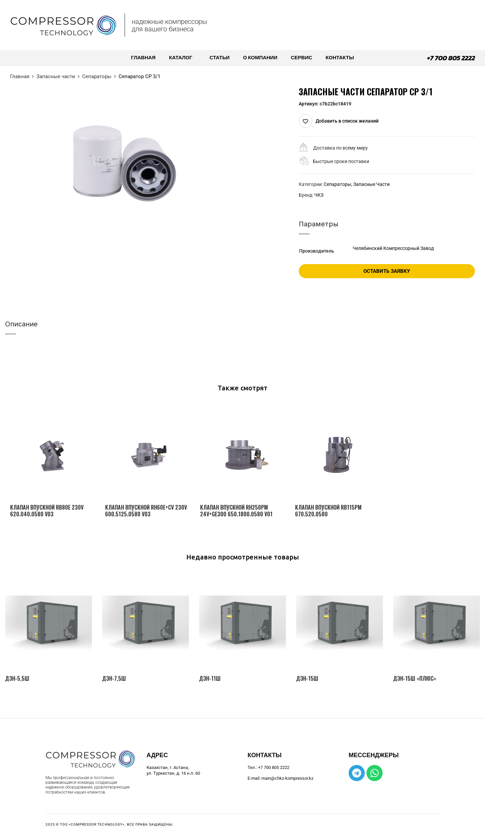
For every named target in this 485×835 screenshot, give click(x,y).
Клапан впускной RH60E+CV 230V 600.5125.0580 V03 (146, 510)
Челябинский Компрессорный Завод (393, 248)
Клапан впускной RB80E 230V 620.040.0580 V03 (47, 510)
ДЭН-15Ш (307, 678)
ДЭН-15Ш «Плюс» (414, 678)
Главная (19, 76)
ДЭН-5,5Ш (17, 678)
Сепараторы (96, 76)
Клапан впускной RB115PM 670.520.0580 (328, 510)
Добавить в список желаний (347, 121)
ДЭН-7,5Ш (114, 678)
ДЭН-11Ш (210, 678)
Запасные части (55, 76)
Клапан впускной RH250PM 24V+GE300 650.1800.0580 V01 (236, 510)
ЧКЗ (318, 195)
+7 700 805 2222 (451, 58)
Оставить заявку (386, 271)
